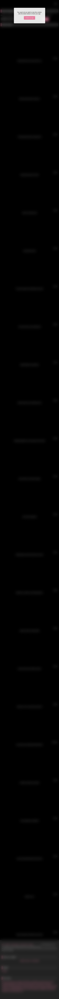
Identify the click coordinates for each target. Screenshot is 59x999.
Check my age (29, 17)
